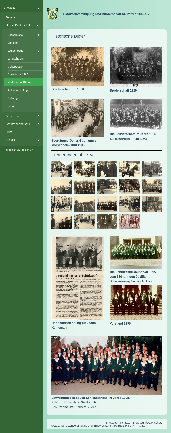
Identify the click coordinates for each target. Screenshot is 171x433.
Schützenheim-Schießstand (20, 124)
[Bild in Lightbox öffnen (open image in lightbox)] (77, 66)
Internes (13, 106)
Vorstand (13, 42)
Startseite (9, 7)
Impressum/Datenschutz (18, 149)
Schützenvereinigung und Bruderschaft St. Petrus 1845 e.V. (106, 14)
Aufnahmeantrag (18, 90)
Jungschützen (16, 58)
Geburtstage (15, 66)
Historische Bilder (19, 82)
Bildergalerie (15, 34)
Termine (10, 17)
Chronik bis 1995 (18, 74)
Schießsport (13, 116)
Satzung (13, 98)
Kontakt (10, 139)
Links (9, 131)
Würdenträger (16, 50)
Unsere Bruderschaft (18, 25)
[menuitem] (21, 75)
